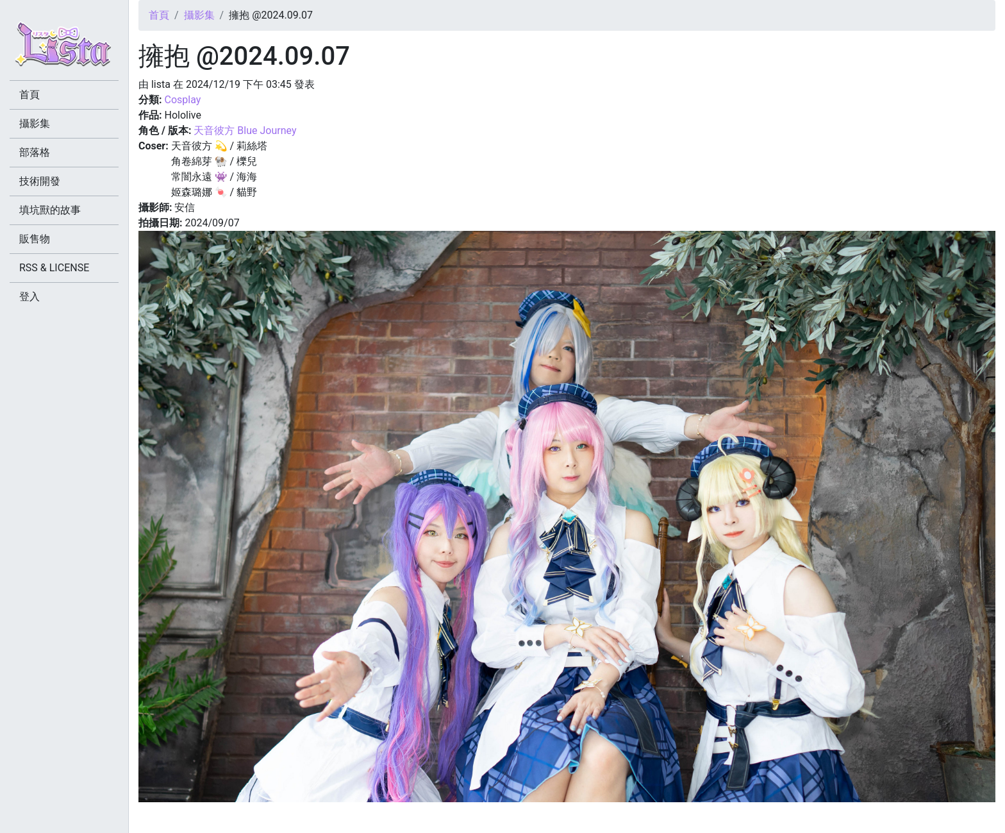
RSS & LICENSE (54, 268)
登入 (29, 296)
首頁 (159, 15)
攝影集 (199, 15)
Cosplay (182, 100)
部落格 (34, 152)
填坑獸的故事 (50, 210)
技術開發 (39, 181)
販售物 (34, 239)
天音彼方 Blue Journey (245, 130)
